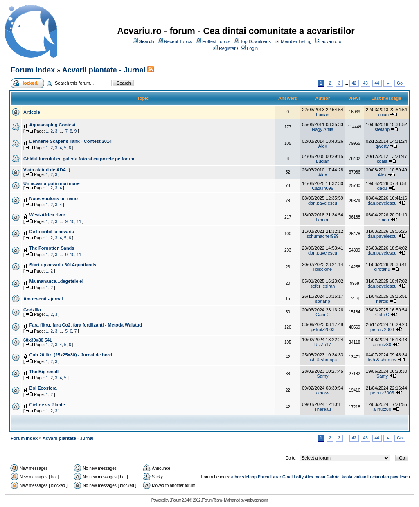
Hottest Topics (216, 41)
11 (79, 221)
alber (236, 477)
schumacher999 (322, 236)
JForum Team (211, 500)
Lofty (299, 477)
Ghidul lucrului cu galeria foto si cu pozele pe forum (78, 158)
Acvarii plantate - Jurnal (104, 70)
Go (400, 83)
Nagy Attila (322, 129)
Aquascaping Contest (52, 124)
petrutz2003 (322, 329)
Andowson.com (256, 500)
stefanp (382, 129)
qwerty (382, 146)
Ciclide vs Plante (47, 404)
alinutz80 (382, 344)
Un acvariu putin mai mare (51, 183)
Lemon (323, 219)
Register (227, 48)
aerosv (322, 392)
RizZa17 (322, 344)
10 (72, 221)
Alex (322, 146)
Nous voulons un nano (53, 198)
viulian (360, 477)
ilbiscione (322, 269)
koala (382, 161)
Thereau (322, 409)
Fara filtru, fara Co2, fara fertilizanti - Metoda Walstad (85, 324)
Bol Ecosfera (42, 387)
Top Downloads (255, 41)
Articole (31, 112)
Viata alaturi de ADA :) (46, 169)
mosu (320, 477)
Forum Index (33, 70)
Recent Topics (178, 41)
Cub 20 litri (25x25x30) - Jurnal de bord (70, 354)
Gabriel (333, 477)
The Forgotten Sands (51, 248)
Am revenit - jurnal (43, 298)
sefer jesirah (323, 286)
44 (377, 83)
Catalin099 (322, 188)
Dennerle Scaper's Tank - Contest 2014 (70, 141)
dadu (382, 188)
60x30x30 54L (37, 340)
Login (252, 48)
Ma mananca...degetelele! (56, 281)
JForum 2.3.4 (179, 500)
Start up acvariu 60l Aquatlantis (62, 264)
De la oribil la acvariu (51, 231)
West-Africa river (47, 214)
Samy (322, 376)
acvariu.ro (331, 41)
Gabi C (322, 314)
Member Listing (296, 41)
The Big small (44, 371)
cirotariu (382, 269)
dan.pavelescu (322, 203)
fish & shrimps (323, 359)
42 (354, 83)
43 (365, 83)
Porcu (263, 477)
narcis (382, 301)
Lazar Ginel (281, 477)
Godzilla (32, 309)
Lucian (322, 114)
